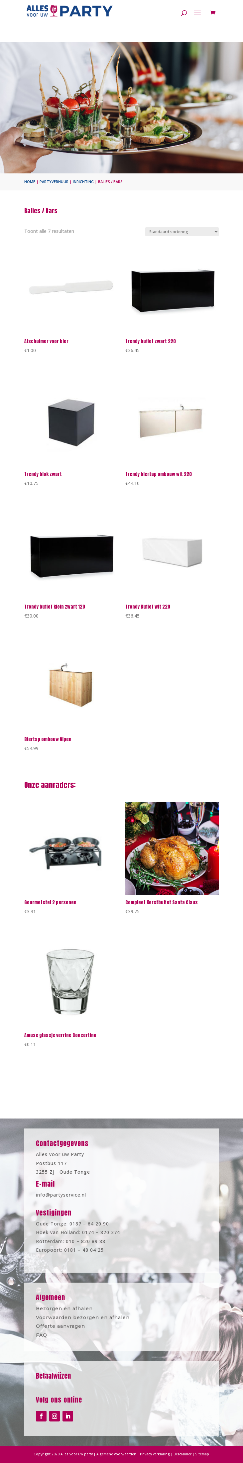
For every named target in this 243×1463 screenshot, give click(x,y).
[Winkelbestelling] (182, 231)
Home (29, 181)
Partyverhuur (54, 181)
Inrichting (83, 181)
